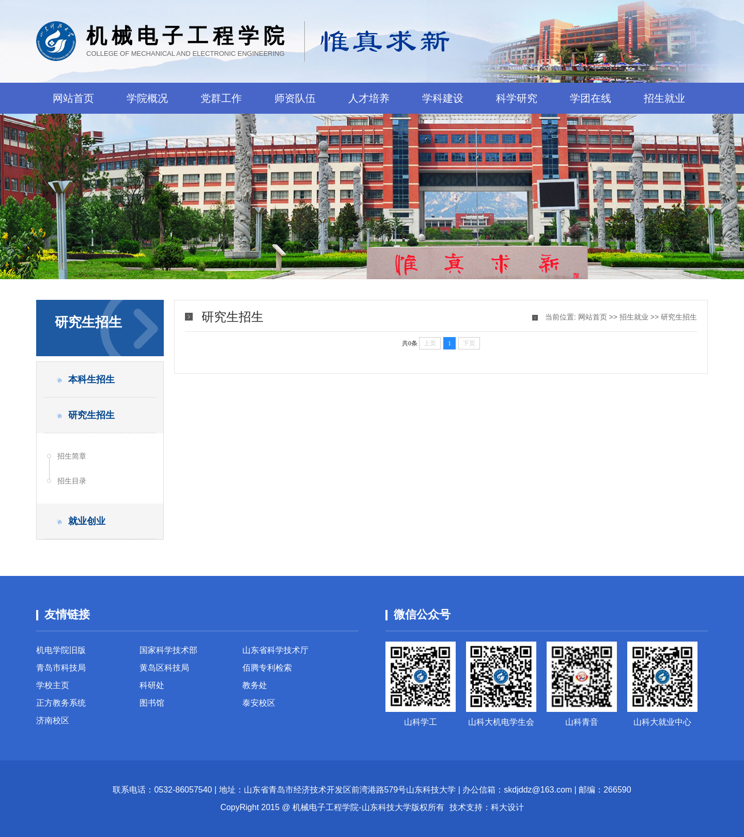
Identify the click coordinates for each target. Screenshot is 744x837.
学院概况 (147, 98)
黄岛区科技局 (164, 667)
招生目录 (71, 481)
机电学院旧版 (61, 650)
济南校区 (52, 720)
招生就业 (664, 98)
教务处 (254, 685)
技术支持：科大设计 (487, 807)
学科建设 (442, 98)
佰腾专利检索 (267, 667)
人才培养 (369, 98)
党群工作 (221, 98)
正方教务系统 (61, 702)
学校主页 (52, 685)
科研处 (152, 685)
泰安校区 (258, 702)
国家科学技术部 (168, 650)
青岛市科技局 (61, 667)
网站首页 (73, 98)
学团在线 (590, 98)
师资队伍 (295, 98)
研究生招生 (679, 317)
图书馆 (152, 702)
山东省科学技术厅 (275, 650)
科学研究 (516, 98)
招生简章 (71, 456)
